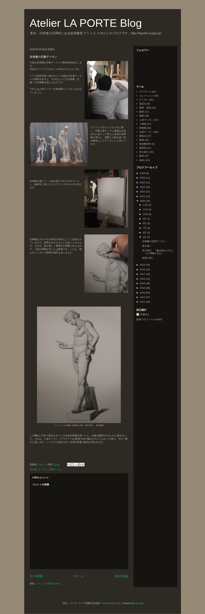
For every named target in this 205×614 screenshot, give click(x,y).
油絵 (141, 160)
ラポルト (144, 314)
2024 (143, 182)
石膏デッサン (56, 469)
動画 (141, 140)
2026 (143, 173)
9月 (145, 218)
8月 (145, 223)
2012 (143, 297)
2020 (143, 201)
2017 (143, 274)
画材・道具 (145, 107)
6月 (145, 232)
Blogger (140, 603)
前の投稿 (121, 576)
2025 (143, 177)
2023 (143, 187)
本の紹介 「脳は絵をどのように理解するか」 (157, 252)
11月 (145, 209)
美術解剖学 (145, 144)
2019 (143, 264)
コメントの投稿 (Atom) (48, 583)
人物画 (142, 124)
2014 (143, 288)
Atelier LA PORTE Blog (86, 23)
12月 (145, 205)
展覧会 (142, 136)
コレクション (146, 95)
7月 (145, 228)
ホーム (79, 576)
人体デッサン (146, 120)
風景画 (142, 148)
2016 (143, 278)
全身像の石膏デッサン (154, 241)
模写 (141, 156)
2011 (143, 301)
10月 (145, 214)
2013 (143, 292)
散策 (141, 111)
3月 (145, 237)
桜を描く (147, 245)
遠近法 (142, 103)
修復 (141, 115)
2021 (143, 196)
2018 (143, 269)
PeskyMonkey (108, 603)
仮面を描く (148, 257)
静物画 (142, 128)
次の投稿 (36, 576)
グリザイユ (145, 91)
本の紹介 (144, 152)
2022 (143, 191)
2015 (143, 283)
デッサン (43, 469)
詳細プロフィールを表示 (149, 319)
